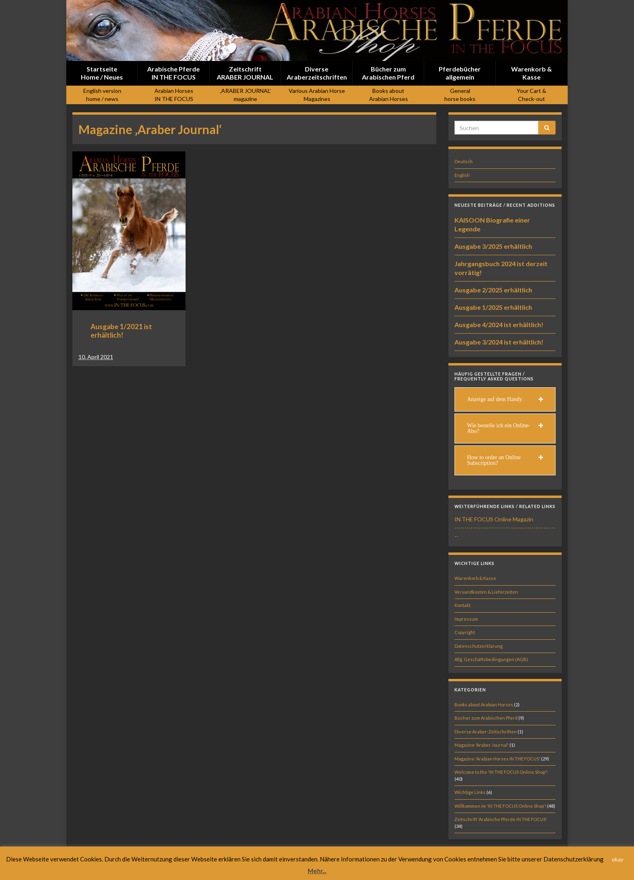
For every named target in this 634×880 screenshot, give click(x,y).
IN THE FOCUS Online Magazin (493, 519)
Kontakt (462, 605)
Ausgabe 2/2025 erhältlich (493, 290)
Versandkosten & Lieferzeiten (486, 591)
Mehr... (317, 870)
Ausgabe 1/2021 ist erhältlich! (121, 330)
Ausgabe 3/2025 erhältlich (493, 246)
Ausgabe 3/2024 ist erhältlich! (498, 342)
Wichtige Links (470, 792)
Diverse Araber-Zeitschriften (485, 731)
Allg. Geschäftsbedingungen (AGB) (491, 659)
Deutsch (463, 161)
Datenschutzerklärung (478, 646)
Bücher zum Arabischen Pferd (486, 717)
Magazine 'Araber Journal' (481, 745)
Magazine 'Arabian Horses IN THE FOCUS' (497, 758)
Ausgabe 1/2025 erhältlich (493, 307)
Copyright (464, 632)
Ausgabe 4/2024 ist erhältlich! (498, 324)
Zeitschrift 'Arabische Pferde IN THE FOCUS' (500, 819)
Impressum (466, 619)
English (462, 175)
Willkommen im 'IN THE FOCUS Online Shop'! (500, 806)
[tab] (505, 399)
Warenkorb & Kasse (475, 578)
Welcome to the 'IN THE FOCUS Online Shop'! (500, 772)
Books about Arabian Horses (483, 704)
